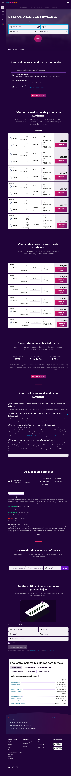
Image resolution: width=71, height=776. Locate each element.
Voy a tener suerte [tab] (44, 671)
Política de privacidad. (50, 650)
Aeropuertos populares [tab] (44, 667)
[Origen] (24, 27)
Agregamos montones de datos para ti (39, 726)
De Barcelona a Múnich (17, 689)
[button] (3, 2)
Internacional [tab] (38, 130)
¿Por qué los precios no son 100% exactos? (39, 729)
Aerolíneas (15, 11)
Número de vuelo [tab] (19, 563)
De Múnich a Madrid (16, 691)
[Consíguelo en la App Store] (57, 748)
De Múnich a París (15, 680)
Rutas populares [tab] (16, 667)
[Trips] (3, 19)
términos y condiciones (35, 650)
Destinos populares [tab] (29, 667)
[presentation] (39, 676)
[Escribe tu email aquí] (40, 639)
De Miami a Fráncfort (16, 698)
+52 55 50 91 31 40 (32, 436)
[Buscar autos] (3, 14)
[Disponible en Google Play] (57, 744)
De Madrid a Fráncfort (16, 696)
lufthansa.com (58, 436)
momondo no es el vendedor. (39, 723)
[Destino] (56, 27)
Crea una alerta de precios (37, 87)
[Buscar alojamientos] (3, 11)
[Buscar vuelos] (3, 7)
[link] (38, 95)
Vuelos (9, 11)
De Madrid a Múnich (16, 682)
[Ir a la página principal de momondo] (11, 2)
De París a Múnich (15, 684)
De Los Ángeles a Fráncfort (18, 703)
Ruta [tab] (11, 563)
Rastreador (44, 428)
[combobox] (12, 22)
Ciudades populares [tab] (17, 671)
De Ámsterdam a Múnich (17, 687)
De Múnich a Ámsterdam (17, 694)
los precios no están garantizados (48, 717)
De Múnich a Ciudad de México (19, 701)
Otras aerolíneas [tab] (30, 671)
